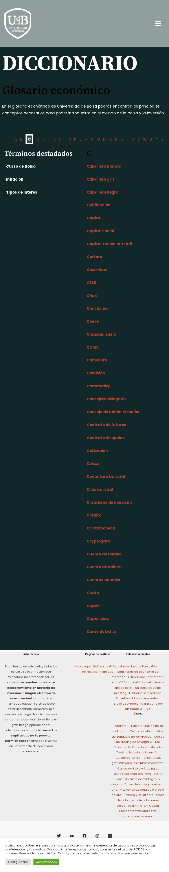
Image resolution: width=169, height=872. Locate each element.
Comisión (96, 379)
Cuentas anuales (103, 586)
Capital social (100, 237)
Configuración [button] (18, 862)
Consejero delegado (106, 405)
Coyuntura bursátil (106, 482)
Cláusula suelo (101, 340)
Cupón (93, 611)
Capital (94, 224)
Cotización (97, 456)
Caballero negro (102, 198)
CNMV (93, 353)
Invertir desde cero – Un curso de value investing (139, 693)
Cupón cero (98, 624)
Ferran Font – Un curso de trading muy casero (137, 785)
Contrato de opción (106, 443)
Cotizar (94, 469)
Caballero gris (101, 185)
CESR (91, 288)
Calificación (98, 211)
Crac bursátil (100, 495)
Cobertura (97, 366)
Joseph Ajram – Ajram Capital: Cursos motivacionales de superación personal (138, 817)
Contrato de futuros (106, 431)
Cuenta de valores (105, 573)
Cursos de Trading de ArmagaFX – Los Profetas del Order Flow (139, 747)
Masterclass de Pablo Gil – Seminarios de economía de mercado (135, 677)
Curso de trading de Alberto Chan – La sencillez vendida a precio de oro (138, 795)
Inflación (13, 185)
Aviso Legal (82, 672)
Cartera (94, 263)
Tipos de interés (20, 198)
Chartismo (97, 314)
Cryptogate (98, 547)
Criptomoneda (101, 534)
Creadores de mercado (109, 508)
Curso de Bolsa (20, 172)
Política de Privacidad (97, 678)
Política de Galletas (107, 672)
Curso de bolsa (101, 637)
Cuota (93, 598)
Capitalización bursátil (109, 250)
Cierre (93, 327)
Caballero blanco (104, 172)
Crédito (94, 521)
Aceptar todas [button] (46, 862)
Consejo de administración (113, 418)
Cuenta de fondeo (104, 560)
